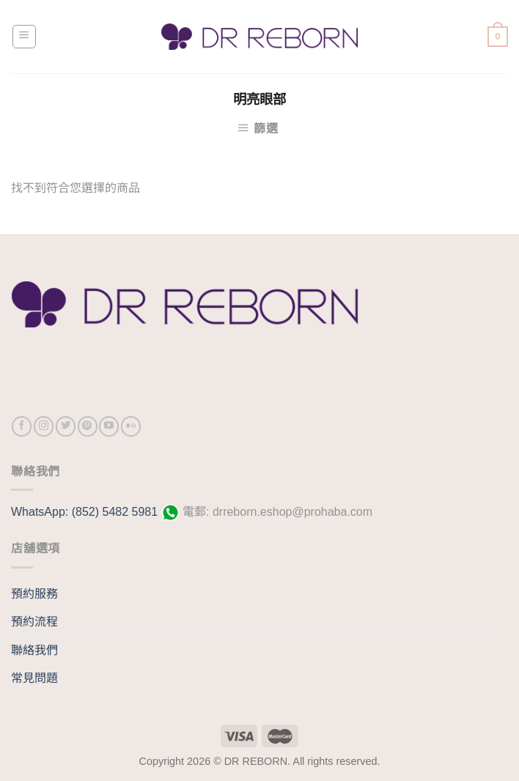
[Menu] (24, 36)
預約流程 (34, 621)
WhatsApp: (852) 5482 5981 (86, 512)
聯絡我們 (34, 650)
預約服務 (34, 594)
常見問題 (34, 678)
